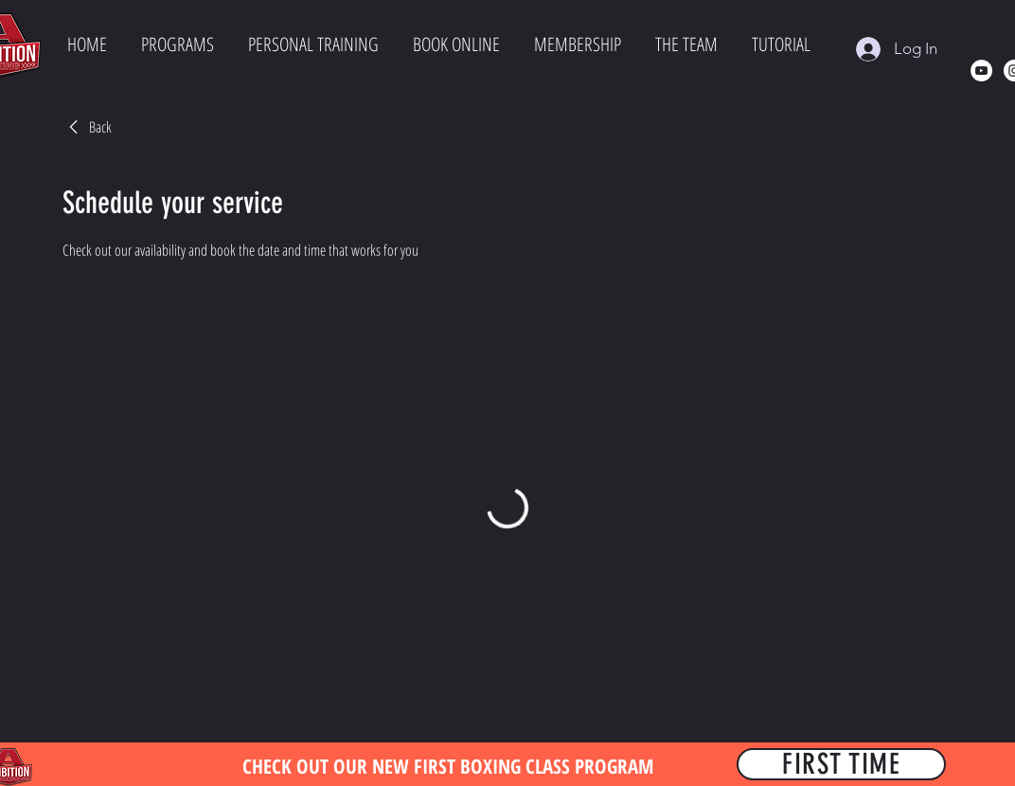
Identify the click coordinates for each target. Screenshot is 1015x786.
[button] (177, 46)
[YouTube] (981, 70)
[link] (87, 126)
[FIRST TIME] (841, 764)
